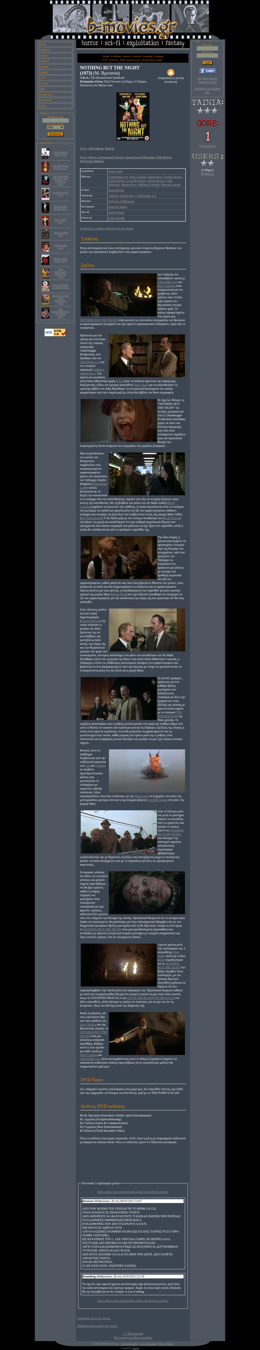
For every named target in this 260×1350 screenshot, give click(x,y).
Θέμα (83, 157)
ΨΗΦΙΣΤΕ (207, 174)
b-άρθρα (44, 72)
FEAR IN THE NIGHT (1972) (60, 207)
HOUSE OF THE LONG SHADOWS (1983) (61, 299)
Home (43, 44)
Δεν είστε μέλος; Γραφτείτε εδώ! (207, 80)
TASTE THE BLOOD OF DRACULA (150, 998)
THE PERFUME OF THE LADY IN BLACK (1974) (60, 180)
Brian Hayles (116, 190)
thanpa (136, 1348)
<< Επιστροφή (133, 1334)
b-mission (45, 49)
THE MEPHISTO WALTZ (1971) (60, 167)
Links (43, 105)
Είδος (83, 148)
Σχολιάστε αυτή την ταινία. (94, 1318)
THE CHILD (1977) (61, 221)
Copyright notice (129, 1343)
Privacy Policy (166, 1343)
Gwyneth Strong (136, 181)
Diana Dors (155, 177)
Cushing (100, 765)
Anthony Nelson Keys (122, 195)
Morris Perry (129, 184)
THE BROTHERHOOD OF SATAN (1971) (60, 313)
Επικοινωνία (46, 94)
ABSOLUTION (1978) (60, 234)
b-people (44, 66)
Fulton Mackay (156, 181)
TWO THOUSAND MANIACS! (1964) (60, 273)
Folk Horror (163, 157)
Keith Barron (116, 181)
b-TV (42, 77)
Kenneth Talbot (117, 207)
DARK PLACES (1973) (60, 193)
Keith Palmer (116, 212)
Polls (42, 89)
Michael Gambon (149, 184)
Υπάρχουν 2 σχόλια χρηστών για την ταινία (106, 228)
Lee (121, 381)
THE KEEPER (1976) (61, 246)
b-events (44, 83)
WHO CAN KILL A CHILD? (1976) (60, 286)
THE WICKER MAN (170, 714)
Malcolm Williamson (121, 201)
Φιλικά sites (46, 100)
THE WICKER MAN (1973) (61, 153)
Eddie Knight (116, 218)
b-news (43, 55)
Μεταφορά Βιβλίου (92, 161)
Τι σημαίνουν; (207, 146)
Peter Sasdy (115, 171)
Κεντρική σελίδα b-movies (133, 1338)
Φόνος (92, 157)
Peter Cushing (138, 177)
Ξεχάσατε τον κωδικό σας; (207, 90)
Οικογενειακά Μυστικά (139, 157)
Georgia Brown (172, 177)
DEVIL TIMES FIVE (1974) (61, 259)
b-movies (44, 61)
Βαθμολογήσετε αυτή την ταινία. (97, 1326)
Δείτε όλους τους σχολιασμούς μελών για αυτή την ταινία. (133, 1192)
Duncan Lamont (171, 184)
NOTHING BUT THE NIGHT (99, 320)
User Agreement (148, 1343)
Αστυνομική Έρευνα (111, 157)
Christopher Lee (118, 177)
